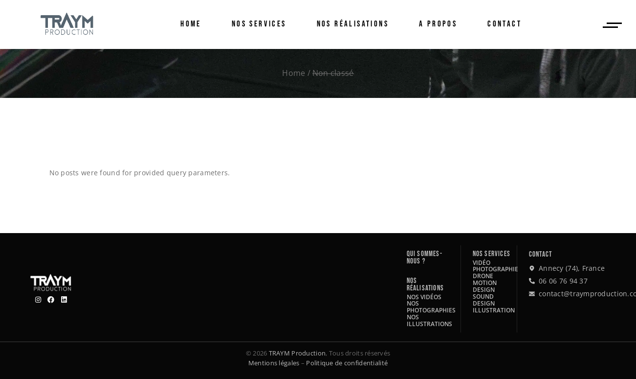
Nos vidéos (424, 297)
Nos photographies (431, 306)
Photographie (495, 269)
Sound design (484, 300)
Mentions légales (273, 362)
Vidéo (481, 263)
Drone (483, 276)
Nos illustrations (429, 320)
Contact (540, 254)
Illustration (494, 310)
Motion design (485, 286)
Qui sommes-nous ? (424, 257)
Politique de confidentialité (347, 362)
